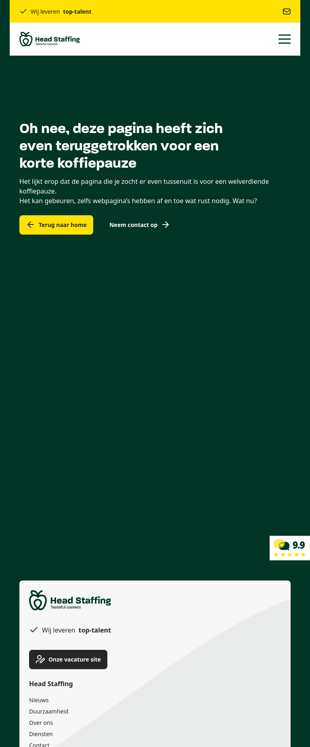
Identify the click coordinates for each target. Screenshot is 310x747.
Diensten (41, 734)
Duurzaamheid (48, 711)
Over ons (41, 722)
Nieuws (39, 700)
